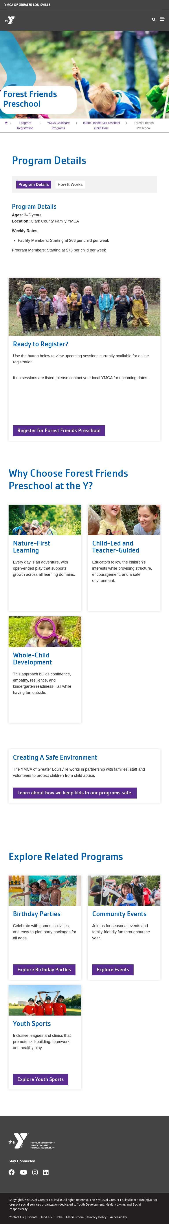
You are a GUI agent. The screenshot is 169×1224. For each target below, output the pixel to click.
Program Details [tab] (33, 184)
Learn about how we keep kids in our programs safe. (74, 793)
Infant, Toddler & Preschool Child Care (101, 125)
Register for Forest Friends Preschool (59, 430)
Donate (32, 1217)
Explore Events (113, 969)
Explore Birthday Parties (44, 969)
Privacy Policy (97, 1217)
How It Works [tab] (70, 184)
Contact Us (16, 1217)
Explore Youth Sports (40, 1079)
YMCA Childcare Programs (58, 125)
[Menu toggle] (162, 19)
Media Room (75, 1217)
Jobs (59, 1217)
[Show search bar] (154, 20)
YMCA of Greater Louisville (27, 5)
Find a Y (46, 1217)
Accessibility (118, 1217)
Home (7, 123)
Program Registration (25, 125)
